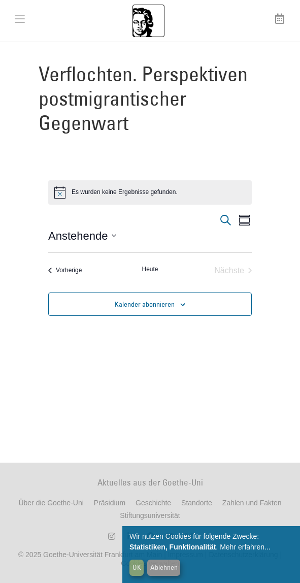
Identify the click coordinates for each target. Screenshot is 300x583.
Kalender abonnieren (145, 304)
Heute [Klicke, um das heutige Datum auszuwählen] (150, 269)
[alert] (150, 192)
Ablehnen (164, 567)
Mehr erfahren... (245, 547)
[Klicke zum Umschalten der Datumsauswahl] (82, 236)
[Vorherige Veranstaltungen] (65, 270)
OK (136, 567)
